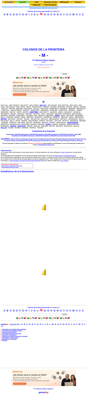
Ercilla (59, 139)
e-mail (43, 62)
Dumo (47, 139)
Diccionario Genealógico (9, 335)
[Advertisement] (43, 33)
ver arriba (64, 160)
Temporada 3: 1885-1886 (43, 134)
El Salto (53, 139)
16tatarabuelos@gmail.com (46, 144)
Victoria (80, 140)
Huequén (72, 139)
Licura (84, 139)
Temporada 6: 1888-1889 (19, 135)
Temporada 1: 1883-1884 (13, 134)
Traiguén (67, 140)
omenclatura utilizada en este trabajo (12, 165)
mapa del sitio (15, 324)
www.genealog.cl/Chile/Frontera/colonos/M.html (25, 160)
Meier (57, 115)
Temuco (56, 140)
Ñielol (23, 140)
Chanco (19, 139)
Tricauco (74, 140)
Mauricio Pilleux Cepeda (45, 60)
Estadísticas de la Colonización (17, 171)
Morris (13, 126)
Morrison (21, 126)
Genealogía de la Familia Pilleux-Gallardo (14, 329)
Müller (4, 128)
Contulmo (41, 139)
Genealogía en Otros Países (10, 337)
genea (42, 392)
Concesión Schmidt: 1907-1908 (66, 135)
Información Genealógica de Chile (12, 330)
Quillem (44, 140)
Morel (48, 124)
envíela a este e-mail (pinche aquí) (64, 155)
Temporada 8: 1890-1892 (49, 135)
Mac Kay (43, 105)
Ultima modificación (39, 64)
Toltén (61, 140)
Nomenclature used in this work (10, 167)
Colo (35, 139)
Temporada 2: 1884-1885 (28, 134)
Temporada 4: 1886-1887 (58, 134)
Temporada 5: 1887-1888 (73, 134)
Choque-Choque (28, 139)
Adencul (13, 139)
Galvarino (65, 139)
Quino (50, 140)
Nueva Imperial (16, 140)
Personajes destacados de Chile (11, 333)
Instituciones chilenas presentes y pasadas (14, 336)
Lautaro (78, 139)
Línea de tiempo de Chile (9, 332)
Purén (29, 140)
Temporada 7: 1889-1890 (34, 135)
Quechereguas (36, 140)
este (62, 152)
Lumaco (8, 140)
